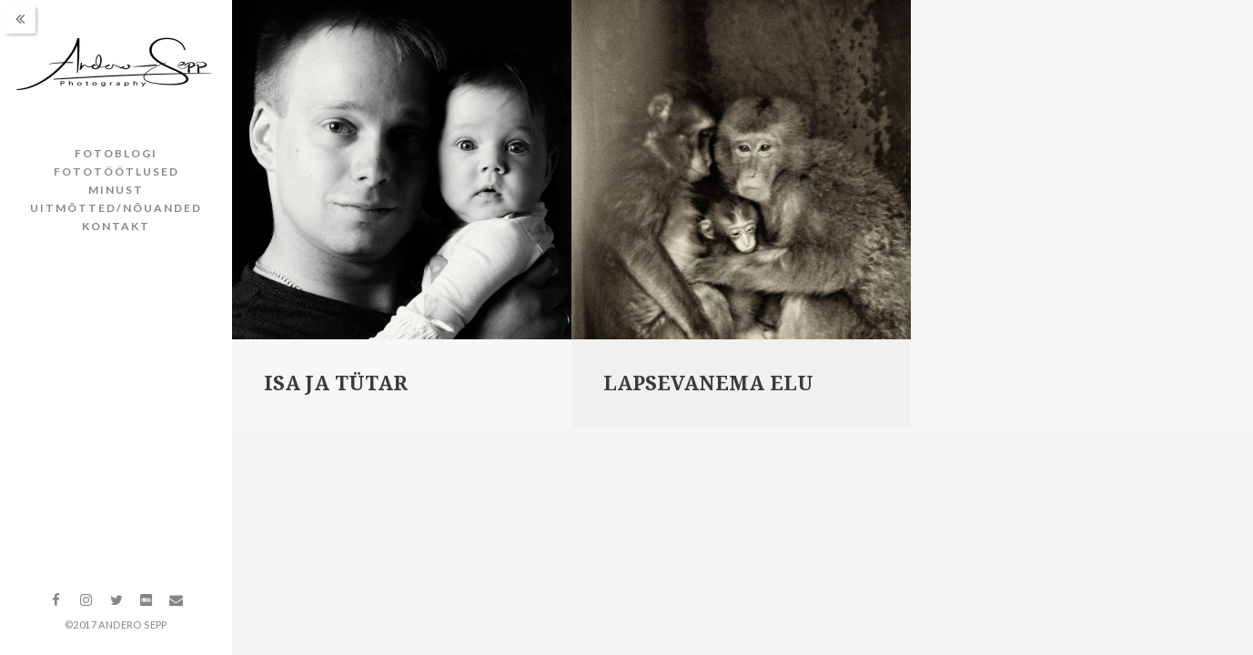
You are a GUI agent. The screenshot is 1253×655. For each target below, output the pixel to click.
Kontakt (116, 226)
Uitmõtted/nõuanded (116, 208)
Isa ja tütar (336, 383)
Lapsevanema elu (708, 383)
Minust (116, 189)
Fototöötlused (116, 171)
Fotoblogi (116, 153)
